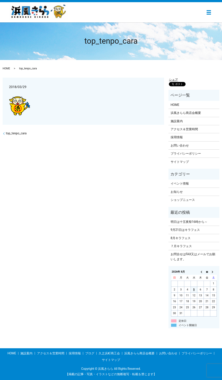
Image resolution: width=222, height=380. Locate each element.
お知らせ (177, 191)
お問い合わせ (180, 145)
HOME (6, 68)
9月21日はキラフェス (185, 230)
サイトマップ (180, 161)
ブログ (89, 353)
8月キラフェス (181, 238)
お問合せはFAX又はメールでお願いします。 (193, 256)
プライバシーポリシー (186, 153)
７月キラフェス (181, 246)
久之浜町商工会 (109, 353)
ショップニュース (183, 200)
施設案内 (177, 121)
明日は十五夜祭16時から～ (189, 221)
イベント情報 (180, 183)
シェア (173, 79)
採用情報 (177, 137)
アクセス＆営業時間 (184, 129)
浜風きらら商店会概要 (186, 113)
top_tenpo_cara (16, 133)
